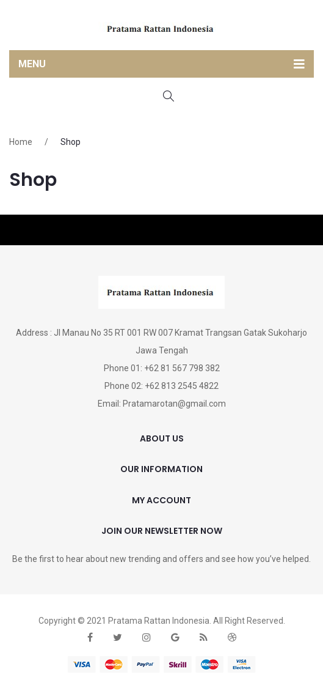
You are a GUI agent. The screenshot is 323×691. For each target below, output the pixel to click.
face (90, 637)
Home (20, 142)
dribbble (232, 637)
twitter (117, 637)
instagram (146, 637)
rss (204, 637)
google (175, 637)
